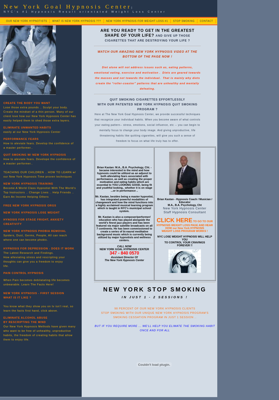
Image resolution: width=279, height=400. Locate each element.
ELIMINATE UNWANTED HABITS (27, 127)
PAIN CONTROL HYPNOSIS (23, 273)
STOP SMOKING (184, 21)
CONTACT (206, 21)
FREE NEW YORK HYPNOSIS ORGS (29, 205)
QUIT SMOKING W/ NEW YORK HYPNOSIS (34, 154)
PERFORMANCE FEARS (21, 138)
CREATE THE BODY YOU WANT (26, 103)
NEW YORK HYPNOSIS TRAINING (28, 183)
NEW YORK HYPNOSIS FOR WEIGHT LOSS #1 (137, 21)
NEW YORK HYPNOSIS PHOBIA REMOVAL (34, 231)
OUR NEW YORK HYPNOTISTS (26, 21)
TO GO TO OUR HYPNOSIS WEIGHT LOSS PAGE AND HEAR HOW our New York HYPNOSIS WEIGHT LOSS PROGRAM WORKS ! (185, 226)
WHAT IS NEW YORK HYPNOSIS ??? (76, 21)
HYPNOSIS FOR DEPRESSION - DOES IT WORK (38, 248)
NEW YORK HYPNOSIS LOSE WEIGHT (31, 212)
